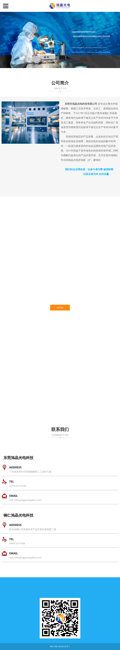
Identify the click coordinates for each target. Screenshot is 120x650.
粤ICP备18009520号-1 (60, 646)
